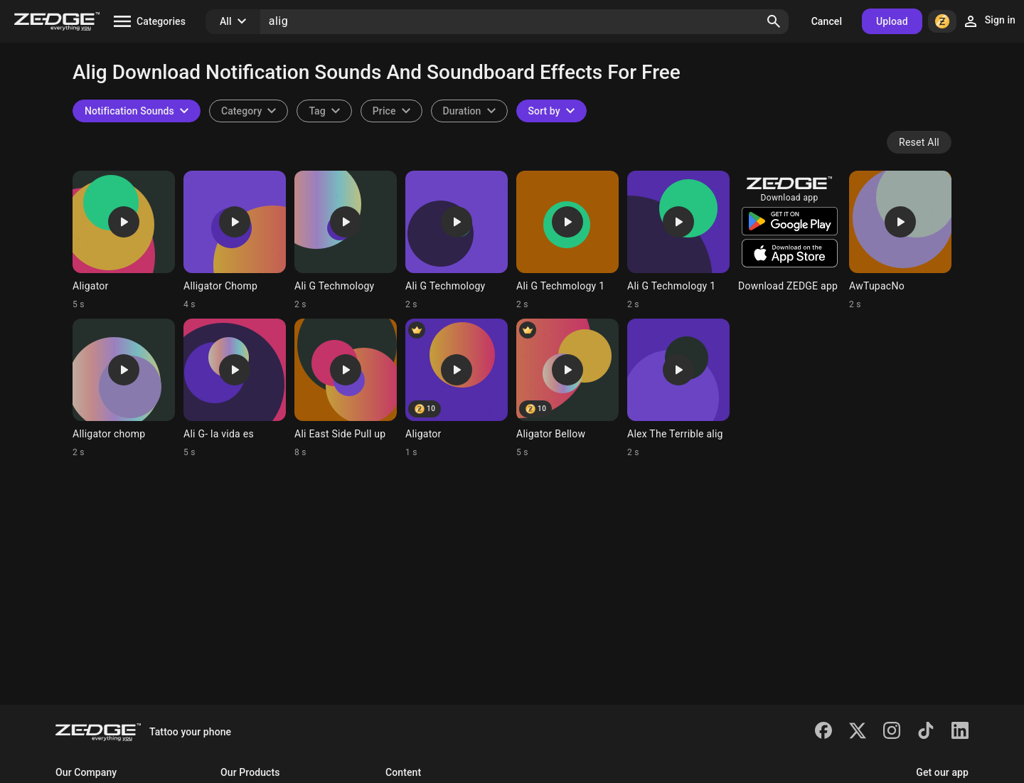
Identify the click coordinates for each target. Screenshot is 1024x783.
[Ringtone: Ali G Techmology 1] (567, 240)
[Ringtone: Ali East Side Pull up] (345, 388)
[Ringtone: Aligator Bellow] (567, 388)
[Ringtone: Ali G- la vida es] (234, 388)
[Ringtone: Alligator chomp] (124, 388)
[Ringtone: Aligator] (124, 240)
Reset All (919, 142)
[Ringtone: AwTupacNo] (900, 240)
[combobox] (324, 111)
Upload (892, 21)
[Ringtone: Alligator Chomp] (234, 240)
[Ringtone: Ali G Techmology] (345, 240)
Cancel (826, 21)
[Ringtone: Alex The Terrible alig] (678, 388)
